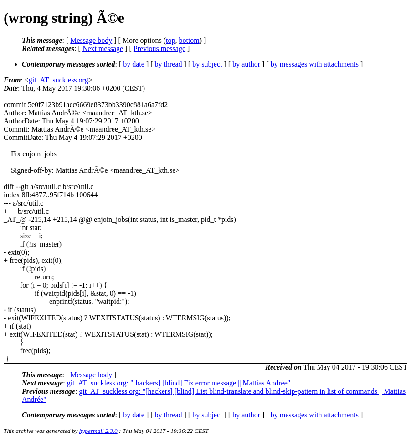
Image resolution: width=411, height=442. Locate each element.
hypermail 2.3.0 (98, 430)
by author (246, 64)
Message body (91, 40)
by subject (207, 64)
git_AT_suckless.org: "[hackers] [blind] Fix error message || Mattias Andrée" (179, 383)
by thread (168, 64)
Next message (102, 48)
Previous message (159, 48)
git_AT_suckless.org (58, 80)
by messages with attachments (315, 64)
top (170, 40)
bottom (189, 40)
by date (133, 64)
